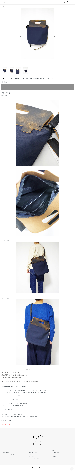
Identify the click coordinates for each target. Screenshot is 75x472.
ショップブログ (54, 450)
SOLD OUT (37, 87)
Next (55, 37)
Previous (20, 37)
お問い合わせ (54, 458)
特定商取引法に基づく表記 (6, 92)
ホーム (2, 6)
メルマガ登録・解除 (55, 452)
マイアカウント (54, 454)
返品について (3, 90)
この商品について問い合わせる (6, 93)
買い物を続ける (4, 95)
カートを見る (54, 456)
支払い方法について (33, 456)
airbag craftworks (10, 6)
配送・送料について (33, 452)
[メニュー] (73, 2)
